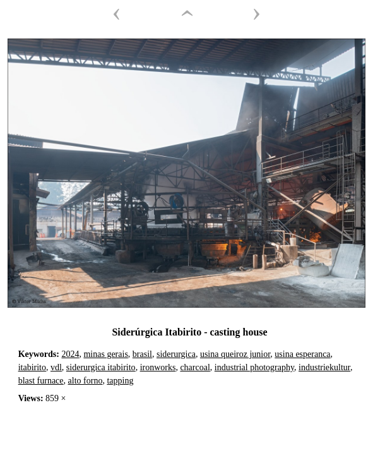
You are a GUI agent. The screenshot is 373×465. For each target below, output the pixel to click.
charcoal (195, 367)
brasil (142, 354)
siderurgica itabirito (101, 367)
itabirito (32, 367)
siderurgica (176, 354)
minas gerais (105, 354)
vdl (56, 367)
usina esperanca (302, 354)
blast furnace (41, 380)
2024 (70, 354)
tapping (120, 380)
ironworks (158, 367)
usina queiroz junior (235, 354)
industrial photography (254, 367)
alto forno (85, 380)
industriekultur (324, 367)
